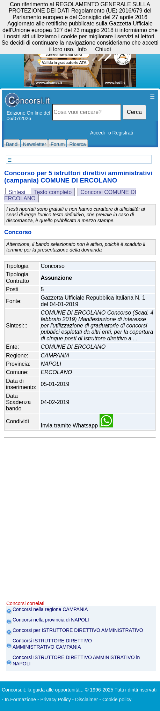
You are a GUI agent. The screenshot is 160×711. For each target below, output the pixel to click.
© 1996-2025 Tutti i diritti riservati (121, 690)
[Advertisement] (80, 521)
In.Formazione (20, 699)
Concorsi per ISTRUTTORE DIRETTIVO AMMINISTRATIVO (78, 630)
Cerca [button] (134, 112)
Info (82, 49)
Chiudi (103, 49)
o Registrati (120, 133)
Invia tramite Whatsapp (76, 425)
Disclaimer (86, 699)
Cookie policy (116, 699)
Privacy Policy (56, 699)
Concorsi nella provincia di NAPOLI (51, 620)
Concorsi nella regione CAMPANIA (50, 609)
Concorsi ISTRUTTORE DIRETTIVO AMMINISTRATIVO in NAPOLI (76, 660)
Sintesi (16, 192)
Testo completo (53, 192)
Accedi (97, 133)
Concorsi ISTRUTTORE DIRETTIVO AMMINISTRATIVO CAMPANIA (52, 644)
